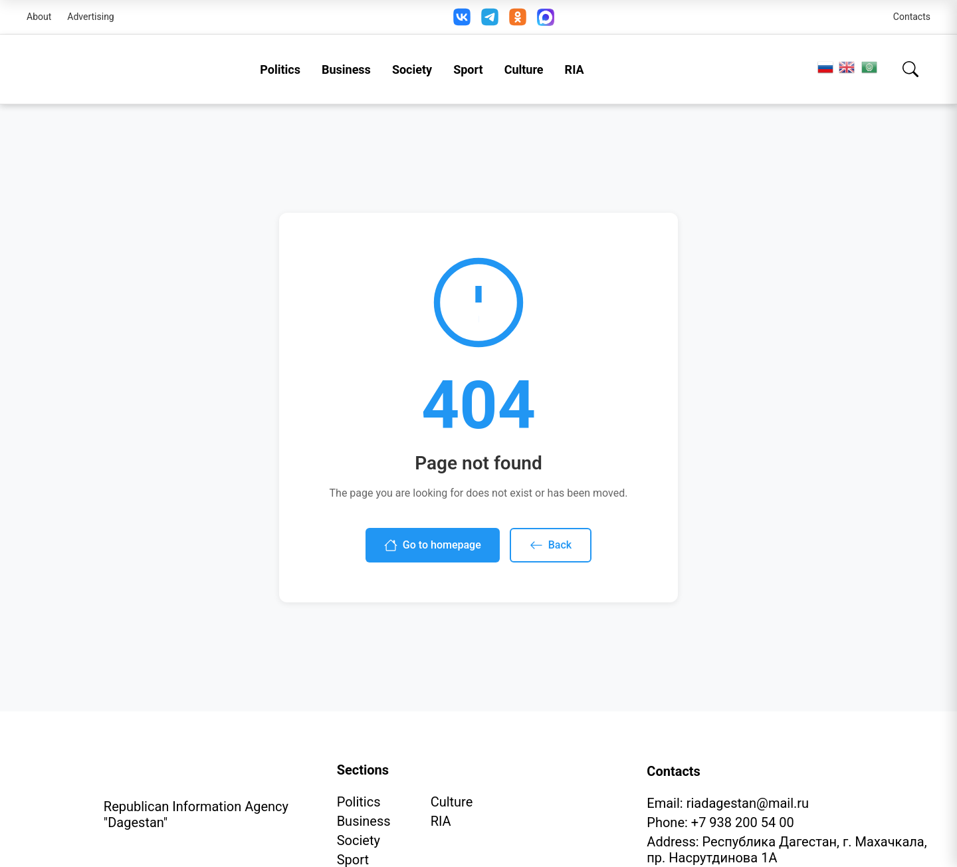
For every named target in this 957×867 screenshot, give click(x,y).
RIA (574, 69)
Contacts (911, 16)
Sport (468, 69)
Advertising (90, 16)
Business (346, 69)
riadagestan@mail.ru (748, 803)
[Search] (910, 69)
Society (412, 69)
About (39, 16)
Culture (524, 69)
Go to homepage (432, 545)
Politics (280, 69)
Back (551, 545)
